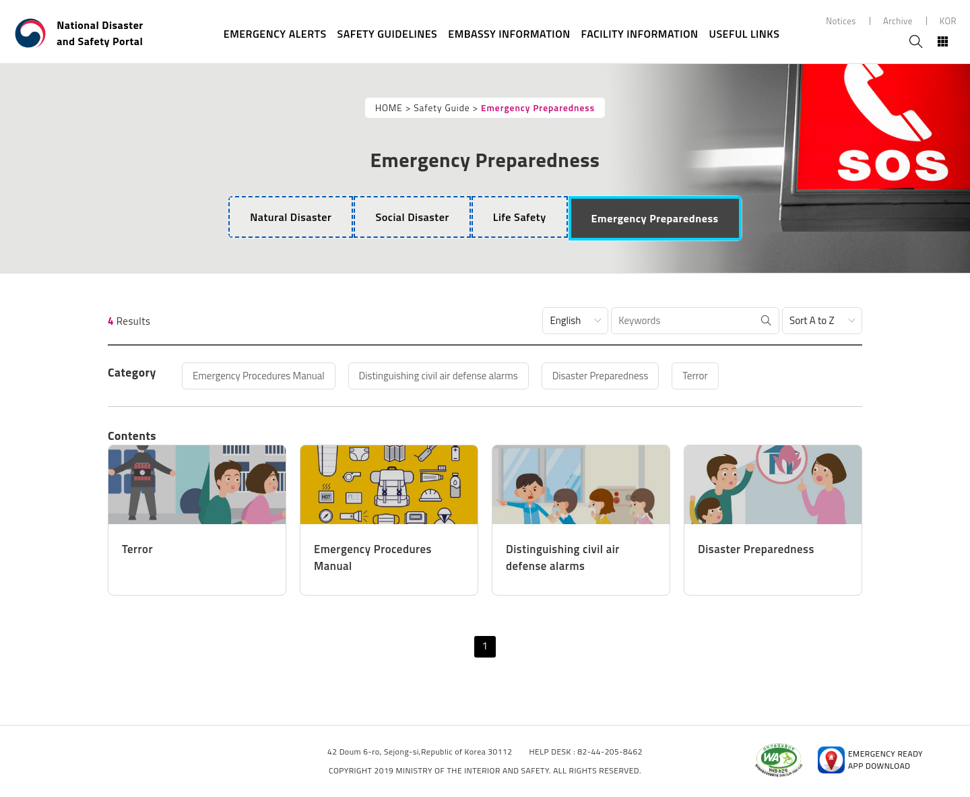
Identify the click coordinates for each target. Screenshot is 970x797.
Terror (694, 375)
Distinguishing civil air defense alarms (438, 375)
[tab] (290, 217)
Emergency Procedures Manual (259, 375)
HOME (389, 108)
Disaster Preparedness (600, 375)
